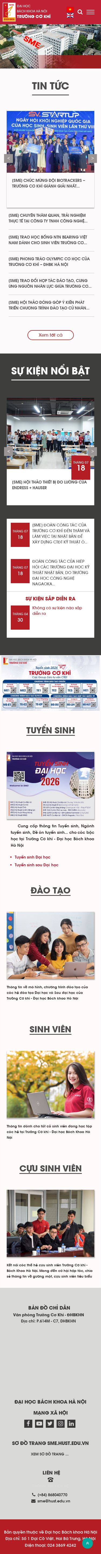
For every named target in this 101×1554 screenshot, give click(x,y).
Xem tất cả (50, 335)
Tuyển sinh (50, 731)
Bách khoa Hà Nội (32, 11)
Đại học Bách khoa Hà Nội (50, 1402)
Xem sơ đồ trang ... (50, 1454)
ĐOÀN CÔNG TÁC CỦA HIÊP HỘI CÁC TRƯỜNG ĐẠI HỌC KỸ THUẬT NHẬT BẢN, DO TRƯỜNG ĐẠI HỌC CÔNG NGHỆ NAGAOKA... (60, 573)
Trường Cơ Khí (34, 17)
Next (92, 158)
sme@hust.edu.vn (53, 1501)
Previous (8, 158)
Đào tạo (51, 891)
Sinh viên (50, 1030)
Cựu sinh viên (50, 1169)
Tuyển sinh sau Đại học (36, 865)
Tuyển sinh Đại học (32, 857)
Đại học (23, 6)
